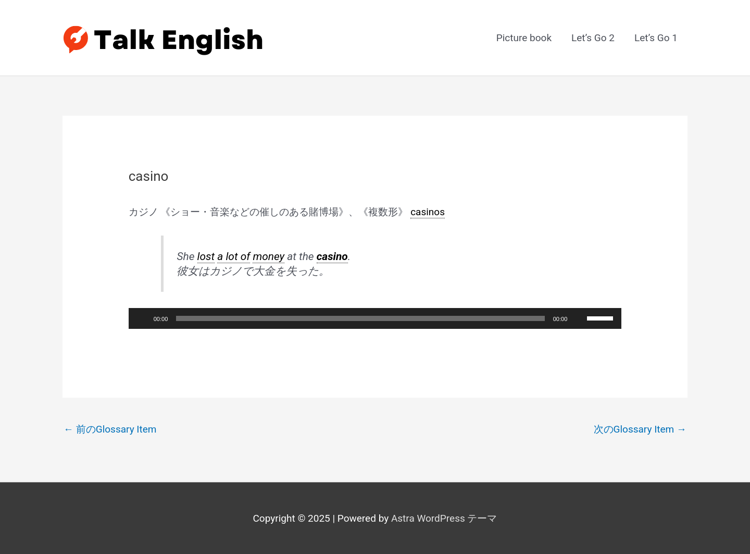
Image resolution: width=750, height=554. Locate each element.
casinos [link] (427, 212)
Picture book (524, 38)
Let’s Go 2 (593, 38)
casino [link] (332, 256)
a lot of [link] (233, 256)
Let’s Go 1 (656, 38)
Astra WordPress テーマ (444, 518)
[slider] (360, 318)
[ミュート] (578, 318)
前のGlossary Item (110, 429)
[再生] (142, 318)
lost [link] (206, 256)
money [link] (268, 256)
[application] (375, 318)
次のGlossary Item (640, 429)
